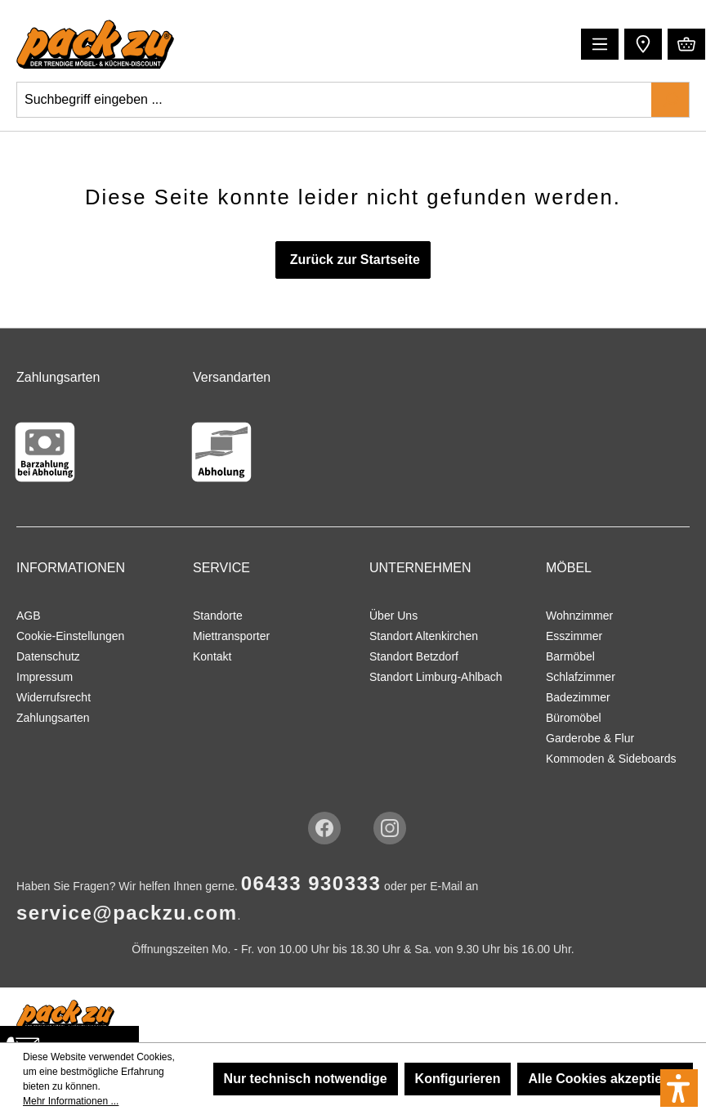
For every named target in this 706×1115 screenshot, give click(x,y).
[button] (641, 43)
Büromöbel (573, 717)
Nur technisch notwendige (305, 1079)
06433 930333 (311, 883)
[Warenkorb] (686, 44)
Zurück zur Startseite (353, 259)
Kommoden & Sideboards (611, 758)
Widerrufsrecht (53, 697)
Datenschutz (48, 656)
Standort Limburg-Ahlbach (436, 676)
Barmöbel (570, 656)
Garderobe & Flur (590, 738)
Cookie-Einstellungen (70, 636)
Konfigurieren (458, 1079)
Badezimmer (578, 697)
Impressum (44, 676)
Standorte (218, 615)
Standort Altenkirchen (423, 636)
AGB (28, 615)
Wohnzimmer (579, 615)
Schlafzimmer (580, 676)
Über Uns (393, 615)
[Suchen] (670, 100)
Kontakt (212, 656)
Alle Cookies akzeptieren (605, 1079)
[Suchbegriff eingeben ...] (334, 100)
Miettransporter (231, 636)
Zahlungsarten (53, 717)
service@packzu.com (127, 913)
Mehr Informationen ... (70, 1101)
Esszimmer (574, 636)
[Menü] (599, 44)
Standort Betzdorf (413, 656)
